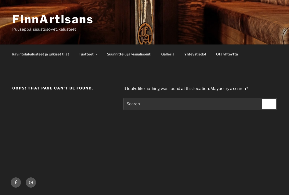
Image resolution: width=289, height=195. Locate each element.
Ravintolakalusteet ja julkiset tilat (40, 54)
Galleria (167, 54)
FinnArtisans (53, 19)
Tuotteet (88, 54)
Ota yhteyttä (227, 54)
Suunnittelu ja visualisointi (129, 54)
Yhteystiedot (195, 54)
